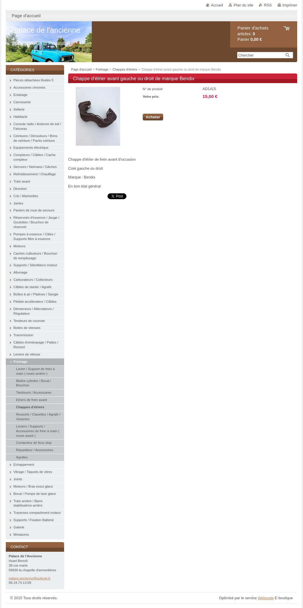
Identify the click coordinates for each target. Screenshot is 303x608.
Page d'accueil (81, 69)
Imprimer (290, 5)
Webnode (266, 598)
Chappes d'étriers (124, 69)
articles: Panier (252, 34)
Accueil (217, 5)
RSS (268, 5)
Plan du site (243, 5)
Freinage (102, 69)
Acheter (153, 117)
